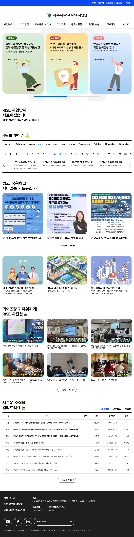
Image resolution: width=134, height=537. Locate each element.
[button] (6, 166)
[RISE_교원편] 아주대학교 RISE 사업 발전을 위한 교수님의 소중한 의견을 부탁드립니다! (46, 436)
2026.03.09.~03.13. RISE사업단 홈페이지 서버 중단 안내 (35, 463)
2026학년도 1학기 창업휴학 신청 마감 (25, 169)
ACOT (125, 24)
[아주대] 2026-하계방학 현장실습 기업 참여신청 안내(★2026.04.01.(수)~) (41, 423)
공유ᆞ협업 (76, 24)
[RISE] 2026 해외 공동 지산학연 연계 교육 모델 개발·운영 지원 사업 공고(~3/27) (44, 456)
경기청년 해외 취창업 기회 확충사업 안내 (28, 443)
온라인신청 (94, 24)
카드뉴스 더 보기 (66, 245)
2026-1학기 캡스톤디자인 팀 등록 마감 (111, 166)
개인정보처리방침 (13, 504)
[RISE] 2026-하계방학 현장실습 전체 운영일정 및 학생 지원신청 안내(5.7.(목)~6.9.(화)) (46, 429)
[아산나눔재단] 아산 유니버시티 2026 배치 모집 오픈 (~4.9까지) (37, 450)
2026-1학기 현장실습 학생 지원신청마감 (54, 166)
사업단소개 (9, 24)
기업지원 (61, 24)
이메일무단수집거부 (14, 510)
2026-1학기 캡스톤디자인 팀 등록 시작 (82, 166)
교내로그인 (109, 3)
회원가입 (101, 3)
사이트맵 (127, 3)
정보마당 (111, 24)
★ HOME (92, 3)
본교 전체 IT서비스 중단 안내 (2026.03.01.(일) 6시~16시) (35, 470)
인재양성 (24, 24)
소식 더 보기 (66, 480)
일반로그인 (118, 3)
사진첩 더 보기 (66, 390)
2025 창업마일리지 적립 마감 (25, 166)
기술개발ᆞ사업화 (43, 24)
